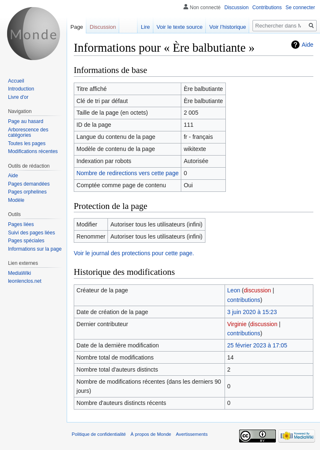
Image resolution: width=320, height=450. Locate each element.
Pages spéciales (26, 241)
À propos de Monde (150, 434)
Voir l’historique (227, 27)
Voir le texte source (180, 27)
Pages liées (21, 224)
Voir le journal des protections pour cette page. (134, 253)
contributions (243, 300)
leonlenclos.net (24, 281)
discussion (257, 290)
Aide (307, 44)
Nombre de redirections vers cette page (128, 173)
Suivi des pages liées (31, 233)
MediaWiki (19, 273)
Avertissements (192, 434)
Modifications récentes (33, 151)
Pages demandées (29, 184)
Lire (145, 27)
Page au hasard (25, 121)
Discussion (237, 7)
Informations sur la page (35, 249)
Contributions (267, 7)
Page (76, 27)
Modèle (16, 200)
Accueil (16, 81)
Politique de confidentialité (99, 434)
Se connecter (300, 7)
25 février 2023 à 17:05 (257, 345)
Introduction (21, 89)
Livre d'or (18, 97)
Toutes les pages (26, 143)
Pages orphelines (27, 192)
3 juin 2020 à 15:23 (252, 312)
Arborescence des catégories (28, 132)
